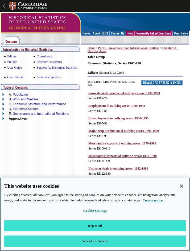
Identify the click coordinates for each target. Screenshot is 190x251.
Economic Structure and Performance (39, 104)
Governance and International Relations (41, 114)
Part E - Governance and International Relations (128, 47)
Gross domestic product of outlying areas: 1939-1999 (124, 93)
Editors (11, 56)
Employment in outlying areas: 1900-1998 (116, 106)
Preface (12, 62)
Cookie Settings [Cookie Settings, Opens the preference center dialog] (95, 212)
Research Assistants (49, 62)
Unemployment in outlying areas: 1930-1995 (118, 118)
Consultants (44, 56)
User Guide (14, 67)
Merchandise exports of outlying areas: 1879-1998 (122, 143)
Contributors (15, 77)
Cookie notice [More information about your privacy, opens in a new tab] (153, 202)
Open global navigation (4, 5)
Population (20, 94)
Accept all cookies (94, 243)
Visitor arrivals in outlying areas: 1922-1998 (118, 168)
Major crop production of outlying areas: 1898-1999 (123, 131)
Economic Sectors (26, 109)
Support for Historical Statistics (57, 67)
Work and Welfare (25, 99)
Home (91, 47)
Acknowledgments (49, 77)
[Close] (181, 188)
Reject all (95, 228)
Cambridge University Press (28, 6)
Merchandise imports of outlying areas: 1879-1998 (122, 156)
